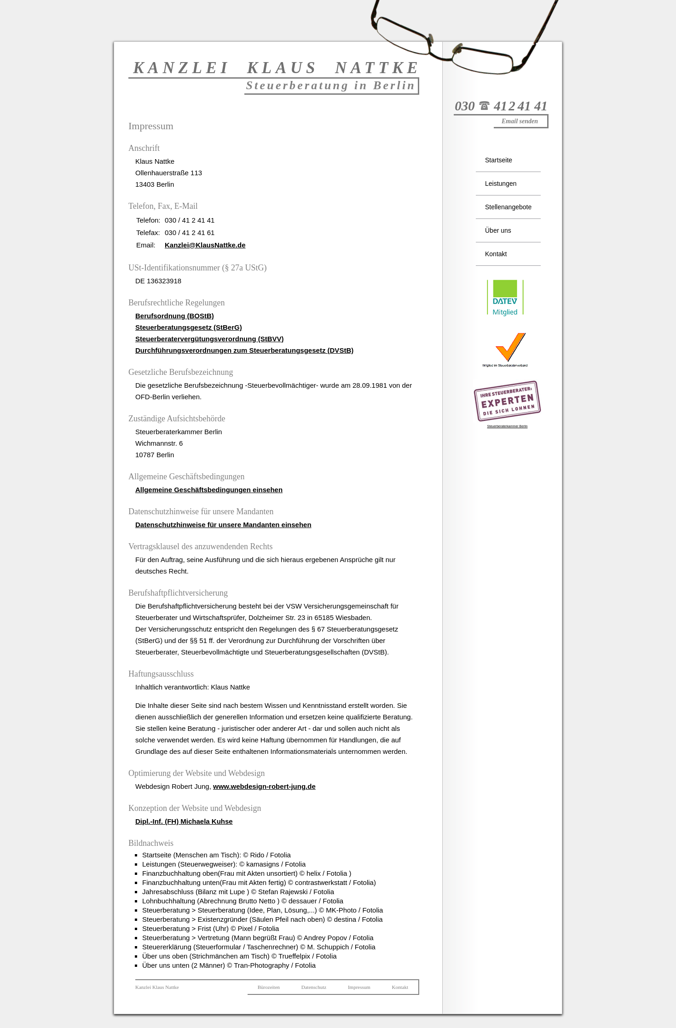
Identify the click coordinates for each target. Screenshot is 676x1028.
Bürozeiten (269, 987)
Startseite (498, 160)
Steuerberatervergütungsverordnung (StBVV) (209, 339)
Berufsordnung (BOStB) (174, 316)
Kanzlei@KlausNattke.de (205, 245)
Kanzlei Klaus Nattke (157, 987)
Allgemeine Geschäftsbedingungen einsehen (209, 490)
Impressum (359, 987)
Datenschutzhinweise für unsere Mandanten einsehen (223, 524)
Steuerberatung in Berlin (331, 85)
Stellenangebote (508, 207)
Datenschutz (313, 987)
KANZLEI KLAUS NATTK (275, 68)
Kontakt (496, 254)
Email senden (520, 121)
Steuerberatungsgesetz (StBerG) (188, 327)
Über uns (498, 230)
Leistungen (501, 183)
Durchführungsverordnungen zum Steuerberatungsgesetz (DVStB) (244, 350)
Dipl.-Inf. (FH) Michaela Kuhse (184, 821)
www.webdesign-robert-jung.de (264, 786)
